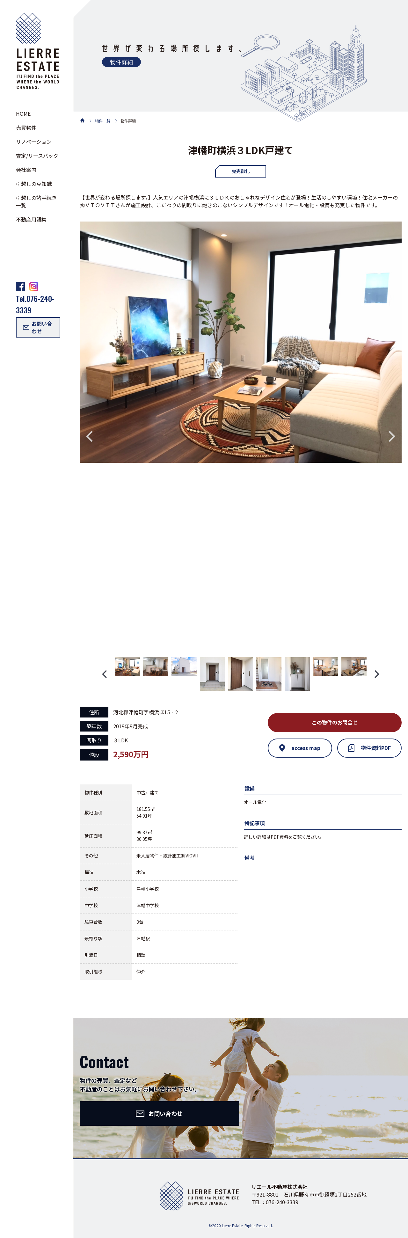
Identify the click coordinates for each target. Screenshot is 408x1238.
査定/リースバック (37, 155)
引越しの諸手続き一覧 (36, 201)
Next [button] (392, 436)
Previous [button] (89, 436)
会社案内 (26, 169)
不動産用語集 (31, 219)
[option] (241, 342)
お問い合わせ (37, 327)
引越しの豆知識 (34, 183)
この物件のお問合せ (335, 722)
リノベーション (34, 141)
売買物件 (26, 127)
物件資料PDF (369, 748)
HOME (23, 113)
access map (299, 748)
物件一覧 (102, 120)
